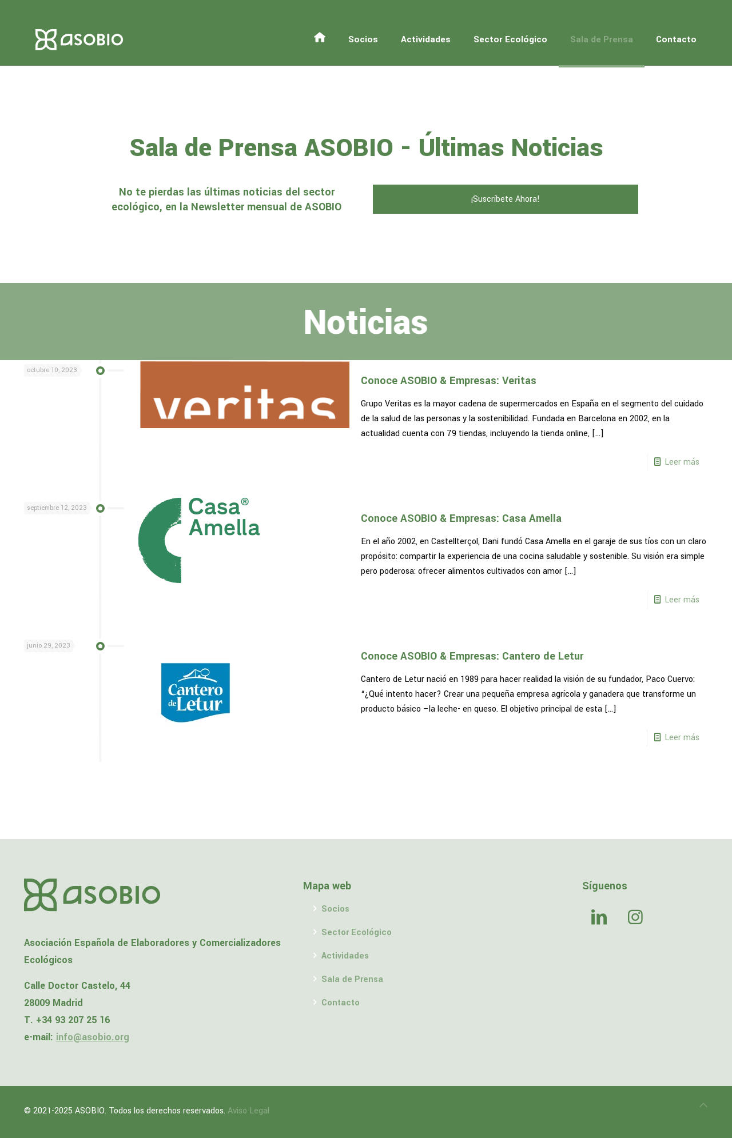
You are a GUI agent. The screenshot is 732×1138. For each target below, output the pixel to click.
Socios (335, 909)
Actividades (345, 956)
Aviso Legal (248, 1111)
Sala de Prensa (352, 979)
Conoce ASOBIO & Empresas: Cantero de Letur (472, 656)
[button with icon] (598, 918)
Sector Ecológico (356, 933)
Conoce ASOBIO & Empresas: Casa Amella (461, 518)
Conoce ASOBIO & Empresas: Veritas (448, 380)
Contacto (340, 1003)
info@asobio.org (92, 1037)
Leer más (682, 462)
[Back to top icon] (703, 1106)
